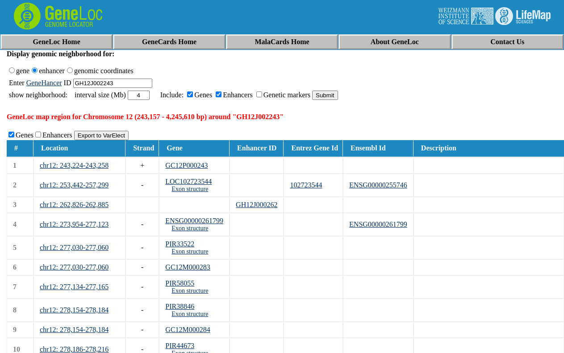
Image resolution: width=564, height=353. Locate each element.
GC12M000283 (187, 267)
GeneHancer (44, 83)
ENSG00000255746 (378, 185)
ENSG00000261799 (194, 220)
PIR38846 (179, 306)
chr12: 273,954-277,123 (74, 224)
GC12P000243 (186, 165)
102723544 (306, 185)
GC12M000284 (187, 329)
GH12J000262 (256, 204)
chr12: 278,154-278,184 (74, 310)
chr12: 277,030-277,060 (74, 247)
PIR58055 (179, 283)
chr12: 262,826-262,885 (74, 204)
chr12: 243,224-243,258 (74, 165)
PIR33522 (179, 244)
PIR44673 (179, 345)
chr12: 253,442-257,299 (74, 185)
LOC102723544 (188, 181)
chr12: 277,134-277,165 (74, 287)
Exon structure (189, 189)
